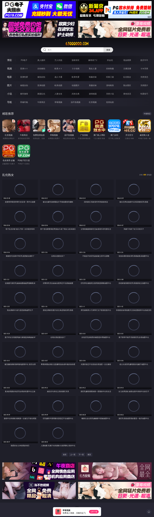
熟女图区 (127, 85)
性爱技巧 (144, 93)
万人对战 (58, 60)
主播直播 (127, 68)
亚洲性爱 (24, 77)
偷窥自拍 (24, 85)
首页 (64, 454)
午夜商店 (41, 102)
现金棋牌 (127, 60)
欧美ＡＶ (58, 68)
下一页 (81, 454)
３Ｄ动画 (75, 68)
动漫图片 (75, 85)
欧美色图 (58, 85)
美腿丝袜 (93, 85)
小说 (9, 93)
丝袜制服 (110, 68)
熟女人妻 (93, 68)
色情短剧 (110, 102)
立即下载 (93, 512)
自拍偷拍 (41, 68)
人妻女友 (58, 93)
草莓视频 (58, 102)
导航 (9, 102)
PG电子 (24, 60)
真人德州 (41, 60)
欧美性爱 (75, 77)
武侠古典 (75, 93)
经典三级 (110, 77)
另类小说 (110, 93)
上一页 (72, 454)
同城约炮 (24, 102)
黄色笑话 (127, 93)
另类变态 (144, 77)
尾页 (89, 454)
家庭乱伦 (41, 93)
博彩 (9, 60)
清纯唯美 (110, 85)
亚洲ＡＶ (24, 68)
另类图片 (144, 85)
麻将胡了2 (92, 60)
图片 (9, 85)
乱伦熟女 (127, 77)
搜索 (108, 49)
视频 (9, 68)
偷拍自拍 (41, 77)
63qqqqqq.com (77, 43)
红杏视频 (93, 102)
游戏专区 (75, 60)
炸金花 (110, 60)
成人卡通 (58, 77)
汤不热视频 (75, 102)
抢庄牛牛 (144, 60)
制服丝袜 (93, 77)
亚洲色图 (41, 85)
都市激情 (24, 93)
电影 (9, 77)
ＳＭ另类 (144, 68)
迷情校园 (93, 93)
